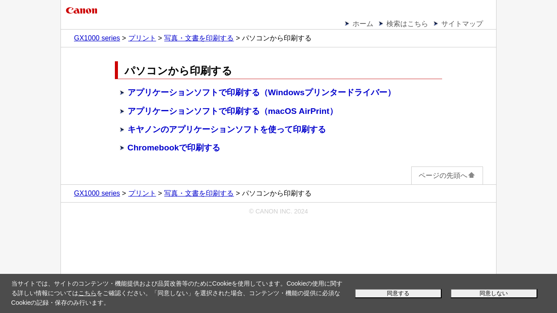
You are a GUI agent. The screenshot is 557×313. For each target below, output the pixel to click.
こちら (87, 293)
